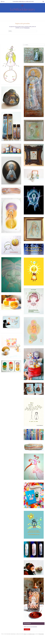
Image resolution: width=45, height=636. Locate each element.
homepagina (27, 27)
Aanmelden (27, 629)
